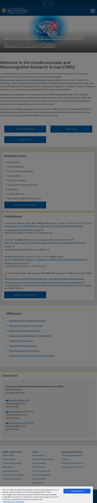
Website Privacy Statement (13, 502)
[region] (46, 494)
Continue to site (77, 491)
